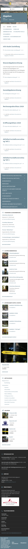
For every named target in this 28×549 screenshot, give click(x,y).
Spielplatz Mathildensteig (15, 305)
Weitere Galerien (6, 444)
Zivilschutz (6, 404)
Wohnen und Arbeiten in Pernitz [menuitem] (12, 204)
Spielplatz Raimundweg (15, 321)
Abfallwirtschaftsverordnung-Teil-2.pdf (13, 145)
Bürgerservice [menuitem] (6, 181)
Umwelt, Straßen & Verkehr (10, 400)
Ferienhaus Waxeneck (7, 222)
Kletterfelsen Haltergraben (16, 277)
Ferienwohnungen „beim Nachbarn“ (11, 237)
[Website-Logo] (14, 4)
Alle (4, 26)
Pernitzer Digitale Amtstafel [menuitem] (11, 178)
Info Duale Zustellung (11, 46)
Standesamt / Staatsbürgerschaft (12, 36)
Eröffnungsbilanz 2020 (12, 123)
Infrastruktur (7, 389)
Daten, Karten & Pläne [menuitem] (8, 186)
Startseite (5, 19)
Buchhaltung (7, 382)
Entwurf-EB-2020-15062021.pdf (11, 126)
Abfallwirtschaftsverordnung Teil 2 (13, 140)
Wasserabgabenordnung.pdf (11, 77)
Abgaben (6, 55)
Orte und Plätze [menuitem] (7, 193)
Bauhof (11, 437)
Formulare (16, 29)
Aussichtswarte (13, 261)
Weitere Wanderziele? (7, 296)
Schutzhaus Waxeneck (7, 215)
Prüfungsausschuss (8, 396)
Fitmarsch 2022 (13, 413)
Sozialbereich (6, 34)
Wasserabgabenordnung (12, 63)
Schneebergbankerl (14, 253)
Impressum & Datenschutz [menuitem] (9, 206)
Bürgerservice (5, 380)
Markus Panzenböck (15, 81)
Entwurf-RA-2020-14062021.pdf (11, 110)
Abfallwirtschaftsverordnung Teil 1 (13, 159)
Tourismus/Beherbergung (9, 219)
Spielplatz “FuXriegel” (14, 329)
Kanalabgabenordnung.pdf (10, 93)
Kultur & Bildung (7, 393)
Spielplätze (12, 307)
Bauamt (15, 26)
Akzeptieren (23, 542)
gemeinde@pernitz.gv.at (10, 482)
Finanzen (6, 387)
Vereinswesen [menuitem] (6, 201)
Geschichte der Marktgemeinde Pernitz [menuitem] (11, 189)
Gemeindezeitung (7, 31)
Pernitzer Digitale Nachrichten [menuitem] (12, 175)
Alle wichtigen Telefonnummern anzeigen (11, 533)
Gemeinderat (5, 385)
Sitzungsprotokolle (18, 31)
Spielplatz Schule (13, 313)
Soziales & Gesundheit (9, 398)
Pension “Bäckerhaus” (7, 230)
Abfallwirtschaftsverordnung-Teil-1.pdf (13, 163)
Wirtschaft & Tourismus (9, 402)
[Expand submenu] (25, 175)
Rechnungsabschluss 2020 (13, 106)
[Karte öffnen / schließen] (25, 9)
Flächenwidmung (7, 29)
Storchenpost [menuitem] (6, 196)
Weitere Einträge (6, 244)
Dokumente (11, 19)
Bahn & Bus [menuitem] (5, 183)
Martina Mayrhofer (19, 54)
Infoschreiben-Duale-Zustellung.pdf (12, 50)
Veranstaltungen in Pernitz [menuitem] (10, 198)
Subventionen (6, 39)
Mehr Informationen (15, 543)
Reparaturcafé (13, 421)
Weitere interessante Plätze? (9, 337)
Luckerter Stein (13, 269)
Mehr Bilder (5, 371)
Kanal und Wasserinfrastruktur (11, 391)
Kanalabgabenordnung (12, 90)
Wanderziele (13, 257)
